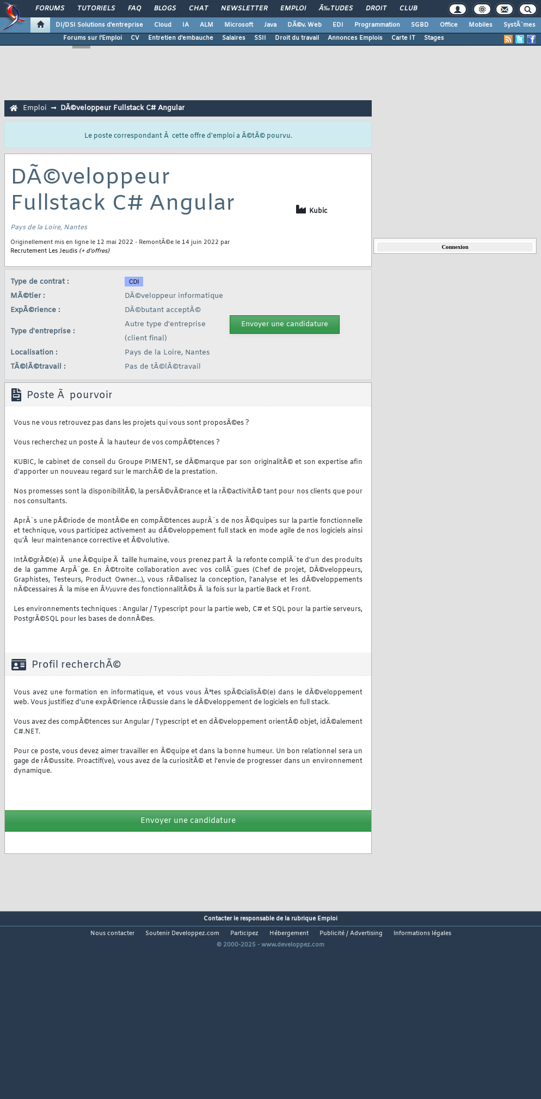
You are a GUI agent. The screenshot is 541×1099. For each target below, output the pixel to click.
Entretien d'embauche (180, 38)
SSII (260, 38)
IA (185, 25)
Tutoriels (96, 8)
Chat (198, 8)
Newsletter (244, 8)
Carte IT (403, 38)
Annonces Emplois (355, 38)
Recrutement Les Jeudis (43, 251)
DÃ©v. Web (304, 25)
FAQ (134, 8)
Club (408, 8)
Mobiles (481, 25)
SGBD (420, 25)
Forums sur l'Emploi (92, 38)
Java (270, 25)
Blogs (165, 8)
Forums (49, 8)
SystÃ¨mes (519, 25)
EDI (338, 25)
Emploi (293, 8)
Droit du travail (297, 38)
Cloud (162, 25)
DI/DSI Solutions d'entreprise (99, 25)
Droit (376, 8)
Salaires (233, 38)
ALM (206, 25)
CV (135, 38)
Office (449, 25)
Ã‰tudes (336, 8)
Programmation (377, 25)
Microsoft (238, 25)
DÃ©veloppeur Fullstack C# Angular (122, 108)
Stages (434, 38)
